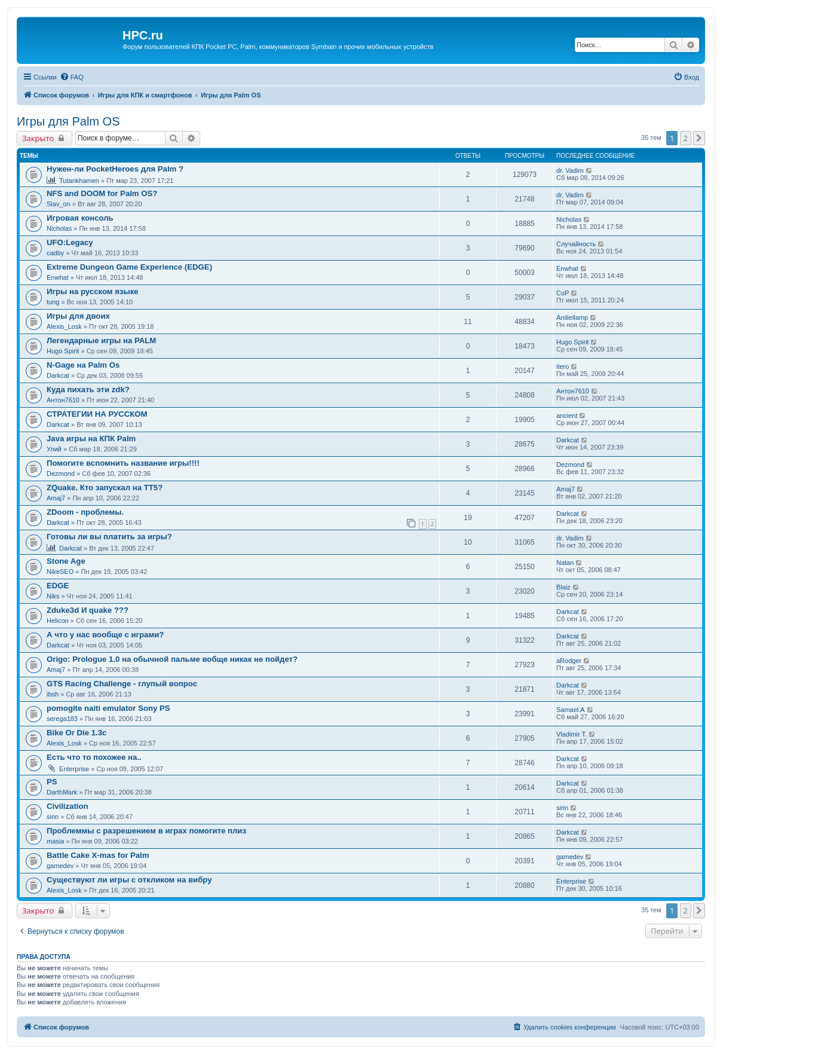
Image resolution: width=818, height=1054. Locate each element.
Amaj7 (56, 498)
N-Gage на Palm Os (83, 365)
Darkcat (58, 375)
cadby (55, 252)
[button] (699, 138)
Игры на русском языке (93, 291)
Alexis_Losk (64, 326)
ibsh (53, 694)
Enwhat (58, 277)
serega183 (62, 718)
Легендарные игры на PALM (101, 340)
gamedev (60, 865)
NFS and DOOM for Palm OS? (102, 193)
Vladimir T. (571, 734)
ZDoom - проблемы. (85, 512)
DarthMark (62, 792)
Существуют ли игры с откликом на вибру (129, 879)
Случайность (576, 244)
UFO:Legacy (70, 242)
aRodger (568, 660)
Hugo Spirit (63, 351)
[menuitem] (72, 77)
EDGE (58, 585)
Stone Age (66, 561)
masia (55, 841)
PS (52, 781)
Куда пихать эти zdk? (88, 389)
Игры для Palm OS (68, 121)
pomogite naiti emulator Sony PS (108, 708)
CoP (562, 293)
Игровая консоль (80, 217)
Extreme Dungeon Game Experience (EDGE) (129, 266)
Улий (54, 449)
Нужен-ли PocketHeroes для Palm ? (115, 168)
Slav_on (59, 203)
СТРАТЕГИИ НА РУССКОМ (97, 414)
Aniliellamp (572, 317)
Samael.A (570, 709)
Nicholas (59, 228)
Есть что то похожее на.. (94, 757)
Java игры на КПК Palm (91, 438)
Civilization (67, 806)
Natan (565, 562)
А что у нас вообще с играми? (105, 634)
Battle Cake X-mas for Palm (98, 855)
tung (53, 301)
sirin (53, 816)
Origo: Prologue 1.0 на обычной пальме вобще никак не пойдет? (172, 659)
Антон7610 (63, 400)
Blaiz (563, 587)
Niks (53, 596)
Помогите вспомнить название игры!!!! (123, 463)
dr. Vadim (570, 170)
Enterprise (74, 768)
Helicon (58, 620)
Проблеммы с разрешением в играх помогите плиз (146, 830)
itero (562, 366)
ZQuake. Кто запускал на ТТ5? (105, 487)
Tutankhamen (79, 180)
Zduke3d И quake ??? (87, 610)
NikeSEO (60, 571)
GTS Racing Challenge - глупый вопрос (122, 683)
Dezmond (61, 473)
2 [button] (686, 138)
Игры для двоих (78, 315)
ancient (566, 415)
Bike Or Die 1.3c (76, 732)
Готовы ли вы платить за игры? (109, 536)
